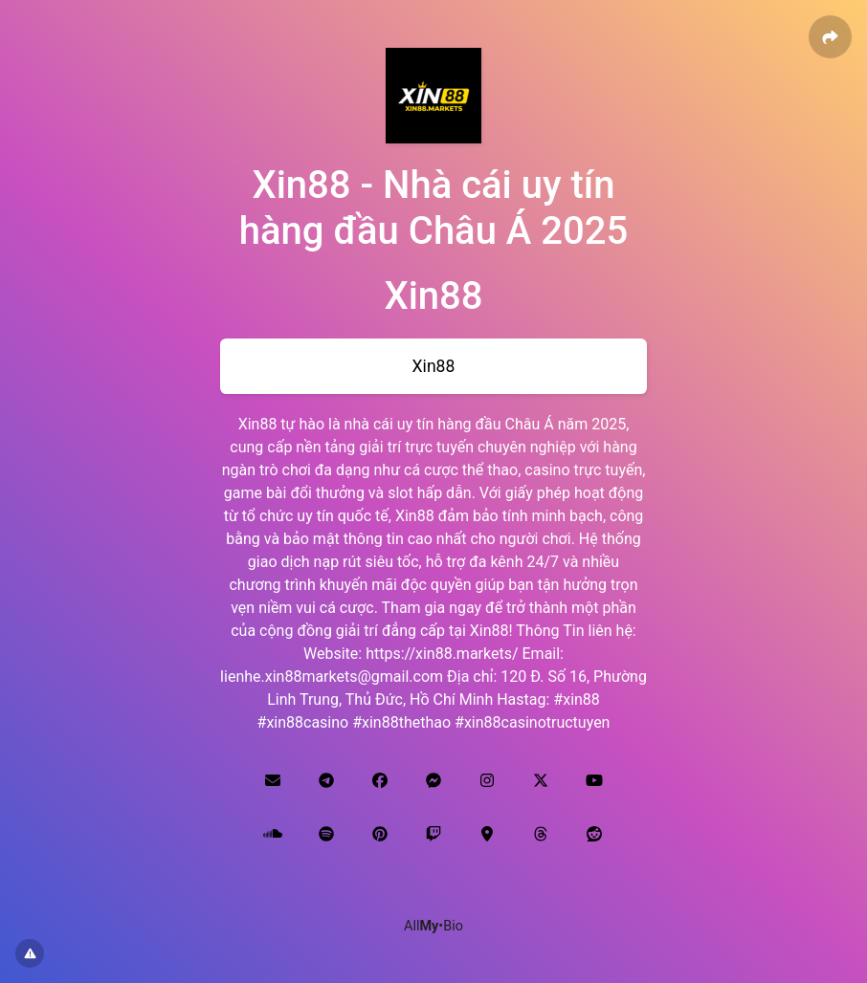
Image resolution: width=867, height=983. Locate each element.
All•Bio (433, 926)
